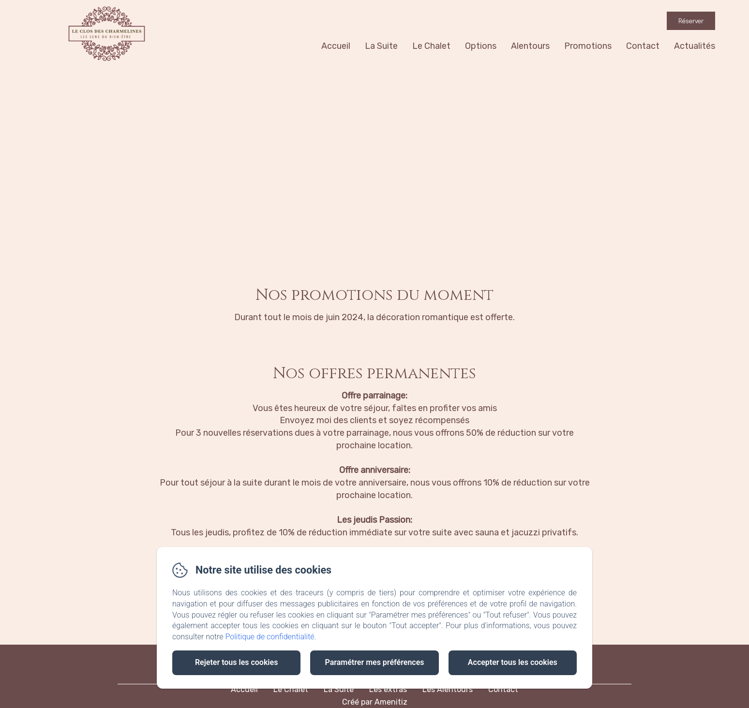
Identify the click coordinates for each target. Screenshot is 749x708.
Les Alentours (447, 689)
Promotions (588, 46)
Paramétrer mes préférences (374, 662)
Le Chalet (431, 46)
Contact (642, 46)
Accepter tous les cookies (512, 662)
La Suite (381, 46)
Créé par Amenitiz (374, 702)
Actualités (694, 46)
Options (480, 46)
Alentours (530, 46)
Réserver (691, 20)
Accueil (335, 46)
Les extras (388, 689)
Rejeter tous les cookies (236, 662)
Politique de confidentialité (270, 636)
